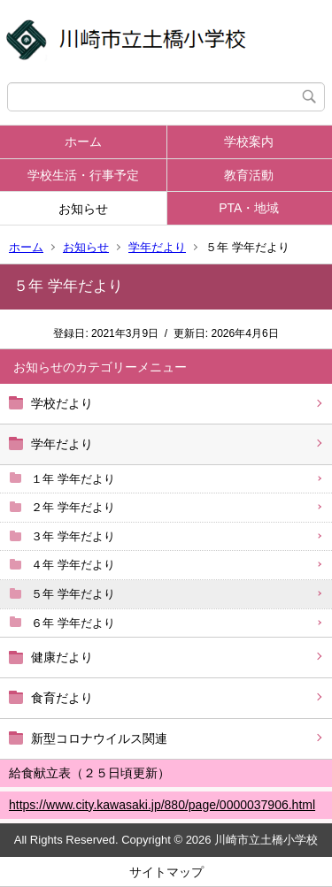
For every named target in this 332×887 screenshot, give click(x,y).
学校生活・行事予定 (83, 175)
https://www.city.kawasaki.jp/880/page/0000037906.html (162, 805)
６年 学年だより (73, 623)
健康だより (62, 657)
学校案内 (249, 141)
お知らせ (83, 209)
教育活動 (249, 175)
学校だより (62, 403)
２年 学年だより (73, 507)
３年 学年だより (73, 536)
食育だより (62, 698)
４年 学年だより (73, 564)
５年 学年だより (73, 593)
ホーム (83, 141)
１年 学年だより (73, 479)
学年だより (157, 247)
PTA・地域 (249, 208)
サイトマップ (166, 872)
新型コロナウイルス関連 (99, 738)
